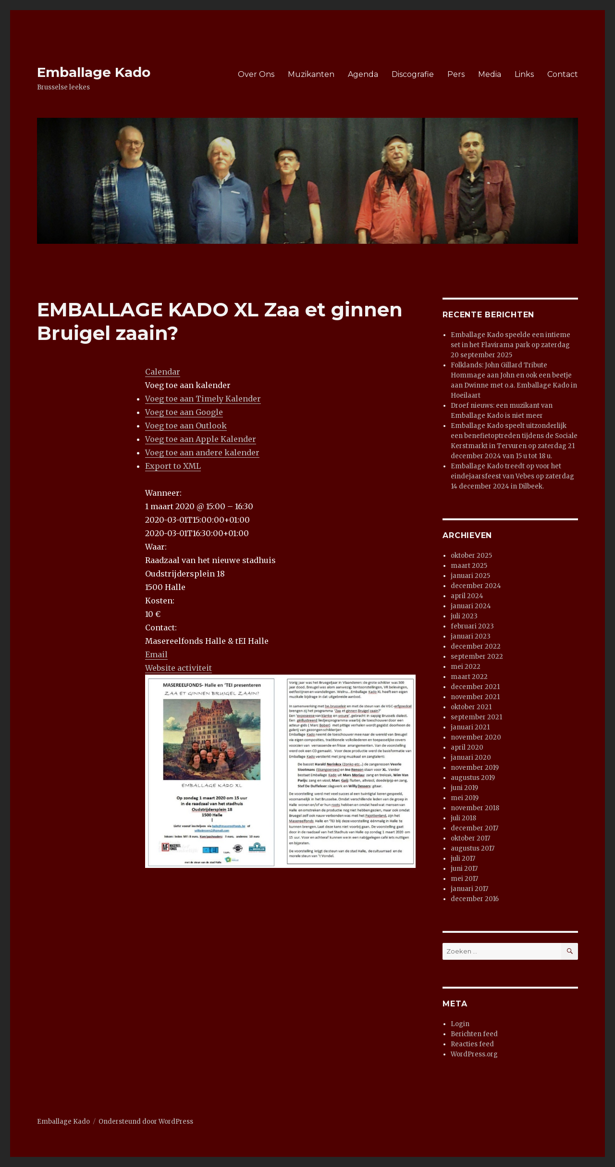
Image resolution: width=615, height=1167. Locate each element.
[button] (188, 385)
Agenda (363, 74)
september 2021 (476, 717)
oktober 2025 (471, 556)
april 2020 (467, 747)
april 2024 (467, 596)
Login (460, 1024)
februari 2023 (472, 626)
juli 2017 (463, 858)
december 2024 (476, 586)
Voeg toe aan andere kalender (202, 452)
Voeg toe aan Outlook (186, 425)
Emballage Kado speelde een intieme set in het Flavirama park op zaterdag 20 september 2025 (510, 345)
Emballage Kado (93, 72)
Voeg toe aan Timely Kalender (203, 398)
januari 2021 (470, 727)
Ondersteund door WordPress (145, 1121)
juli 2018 (463, 818)
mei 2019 (465, 798)
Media (489, 74)
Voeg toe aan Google (184, 412)
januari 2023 (471, 636)
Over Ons (256, 74)
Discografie (413, 74)
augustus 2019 (473, 778)
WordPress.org (474, 1054)
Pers (456, 74)
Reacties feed (472, 1044)
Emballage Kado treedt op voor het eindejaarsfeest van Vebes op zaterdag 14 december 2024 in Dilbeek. (512, 476)
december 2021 (475, 687)
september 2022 (477, 657)
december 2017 (474, 828)
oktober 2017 (470, 838)
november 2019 (475, 768)
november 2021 (475, 697)
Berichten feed (474, 1034)
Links (524, 74)
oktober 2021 (471, 707)
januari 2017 (469, 889)
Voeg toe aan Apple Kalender (200, 439)
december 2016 (475, 899)
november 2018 (475, 808)
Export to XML (173, 466)
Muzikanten (311, 74)
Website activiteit (178, 668)
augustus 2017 (472, 848)
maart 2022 (469, 677)
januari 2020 (471, 757)
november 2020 (476, 737)
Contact (562, 74)
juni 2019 (464, 788)
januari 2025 (470, 576)
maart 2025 (469, 566)
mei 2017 (464, 879)
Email (156, 654)
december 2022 (476, 646)
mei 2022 (465, 667)
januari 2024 (471, 606)
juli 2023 (464, 616)
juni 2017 (464, 869)
